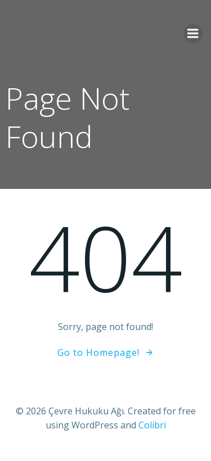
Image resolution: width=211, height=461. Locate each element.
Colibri (152, 425)
